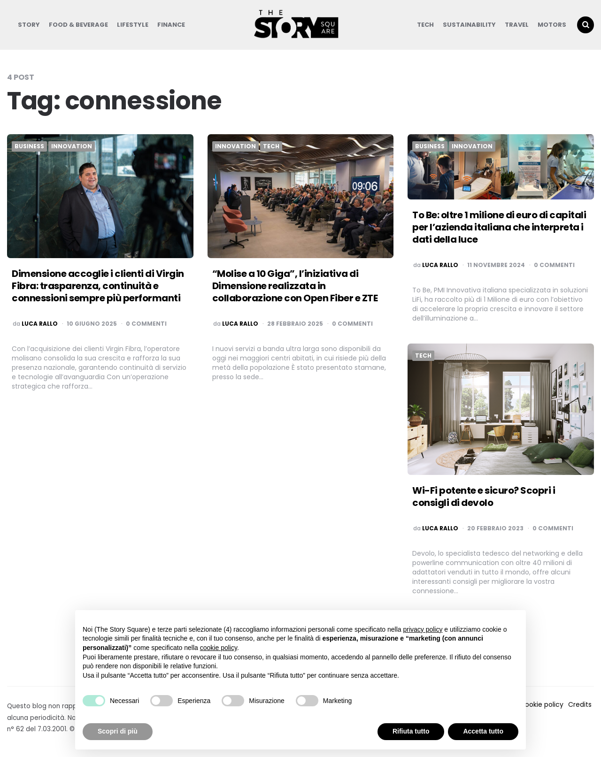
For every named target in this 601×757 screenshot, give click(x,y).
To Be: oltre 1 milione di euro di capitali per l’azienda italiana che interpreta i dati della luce (499, 227)
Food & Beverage (78, 24)
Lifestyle (132, 24)
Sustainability (469, 24)
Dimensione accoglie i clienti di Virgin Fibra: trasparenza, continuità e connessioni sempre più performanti (98, 286)
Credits (580, 704)
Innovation (71, 146)
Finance (171, 24)
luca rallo (40, 324)
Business (29, 146)
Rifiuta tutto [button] (411, 731)
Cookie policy (541, 704)
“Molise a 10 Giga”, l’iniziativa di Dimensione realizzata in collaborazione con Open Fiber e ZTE (295, 286)
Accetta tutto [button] (483, 731)
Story (29, 24)
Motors (552, 24)
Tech (425, 24)
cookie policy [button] (218, 647)
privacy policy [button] (422, 629)
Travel (517, 24)
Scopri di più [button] (118, 731)
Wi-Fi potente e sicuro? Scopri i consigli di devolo (483, 496)
